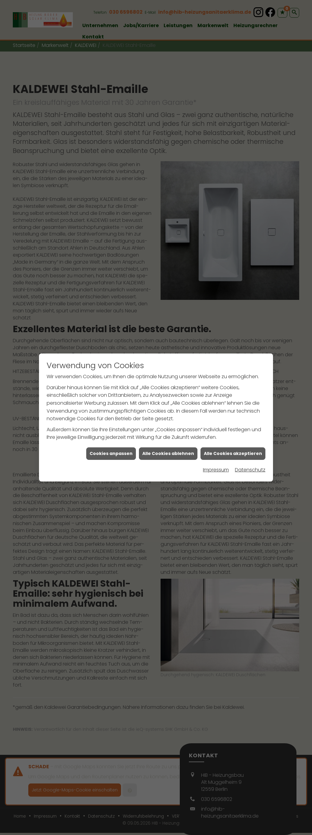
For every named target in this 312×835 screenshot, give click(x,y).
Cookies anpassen (111, 445)
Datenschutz (250, 461)
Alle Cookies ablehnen (168, 445)
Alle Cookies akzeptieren (233, 445)
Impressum (216, 461)
